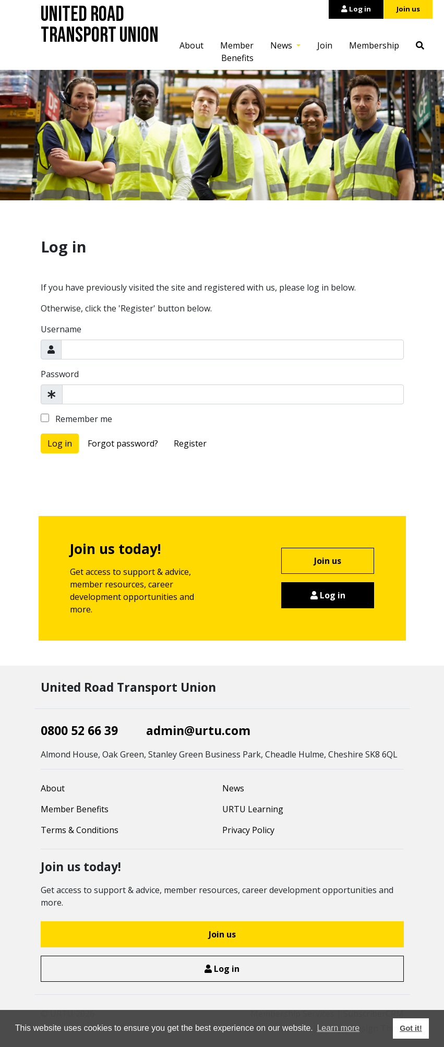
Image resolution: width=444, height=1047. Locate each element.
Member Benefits (237, 52)
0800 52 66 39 (79, 730)
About (191, 45)
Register (190, 443)
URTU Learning (252, 809)
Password (60, 374)
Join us (408, 9)
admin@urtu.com (198, 730)
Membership (374, 45)
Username (61, 329)
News (282, 45)
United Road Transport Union (100, 25)
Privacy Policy (248, 830)
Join (324, 45)
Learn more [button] (338, 1028)
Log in (356, 9)
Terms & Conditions (79, 830)
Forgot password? (123, 443)
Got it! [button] (411, 1028)
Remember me (76, 419)
